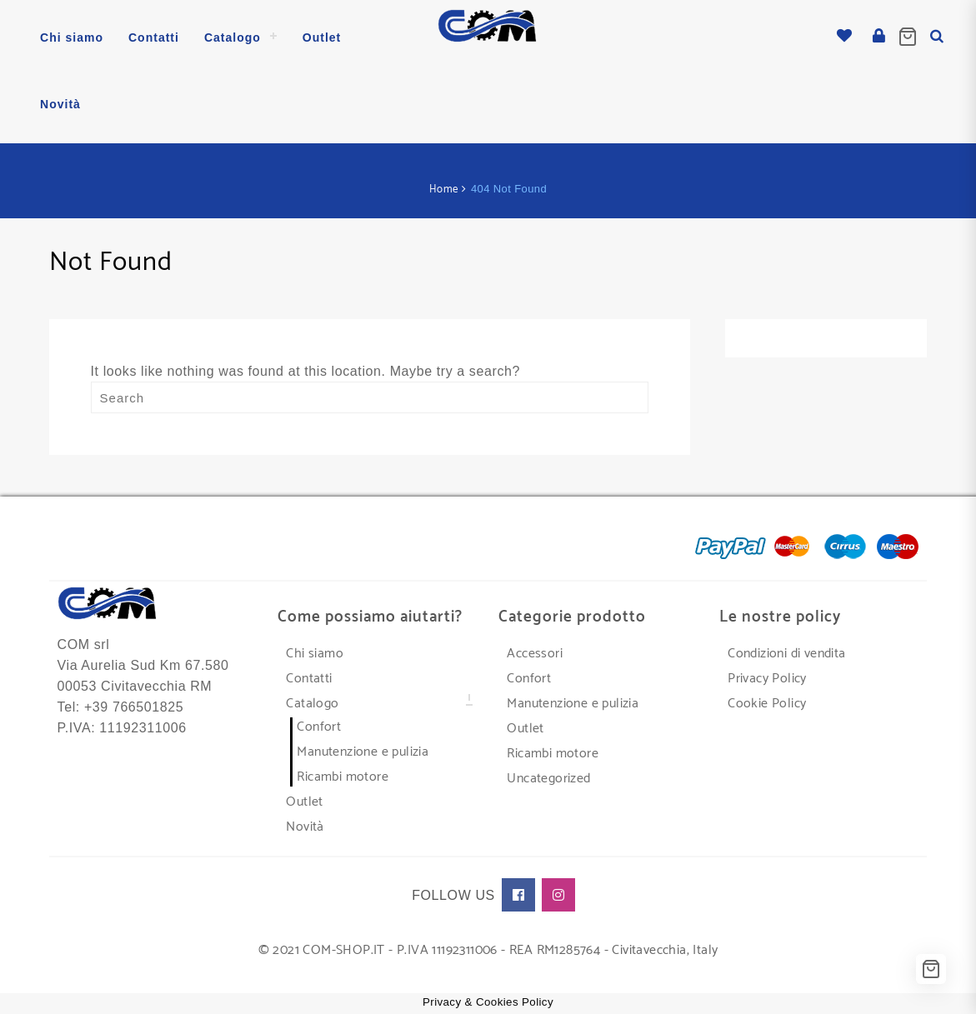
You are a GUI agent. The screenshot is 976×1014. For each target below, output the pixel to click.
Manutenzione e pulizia (362, 750)
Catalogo (312, 702)
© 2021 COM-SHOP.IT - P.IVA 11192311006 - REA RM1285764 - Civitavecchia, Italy (488, 948)
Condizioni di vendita (786, 652)
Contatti (309, 677)
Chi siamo (314, 652)
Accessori (535, 652)
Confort (319, 725)
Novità (304, 825)
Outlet (304, 800)
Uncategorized (548, 777)
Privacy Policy (767, 677)
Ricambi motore (342, 775)
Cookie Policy (767, 702)
